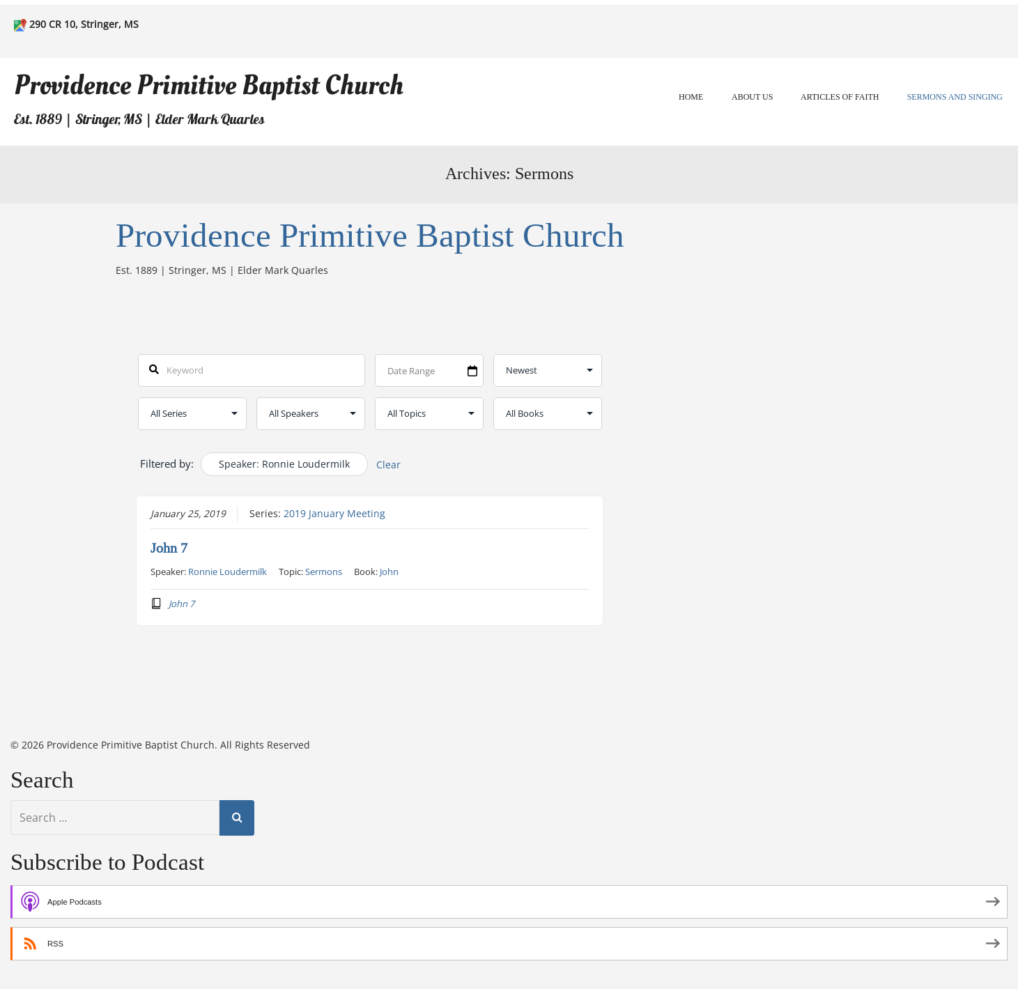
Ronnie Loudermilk (227, 571)
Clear (388, 464)
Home (691, 97)
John (389, 571)
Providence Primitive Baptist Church (208, 85)
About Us (752, 97)
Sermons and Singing (955, 97)
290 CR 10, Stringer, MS (84, 24)
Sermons (323, 571)
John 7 (169, 548)
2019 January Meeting (334, 513)
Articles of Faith (840, 97)
